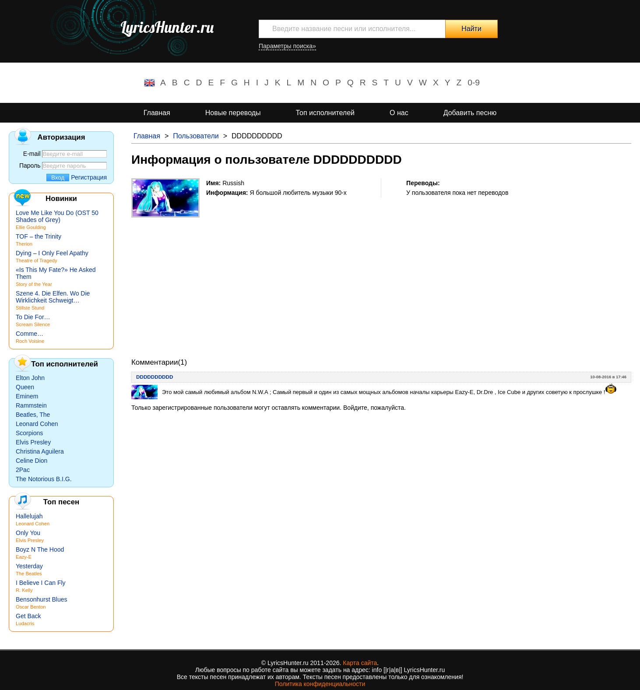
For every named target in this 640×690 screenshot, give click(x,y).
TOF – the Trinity (38, 236)
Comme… (29, 333)
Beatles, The (33, 414)
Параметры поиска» (287, 45)
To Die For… (33, 316)
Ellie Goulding (31, 227)
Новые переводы (233, 112)
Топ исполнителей (325, 112)
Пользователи (195, 136)
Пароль (30, 165)
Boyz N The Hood (40, 549)
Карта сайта (360, 662)
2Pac (23, 469)
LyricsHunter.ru (167, 27)
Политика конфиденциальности (320, 683)
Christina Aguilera (40, 451)
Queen (25, 387)
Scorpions (29, 433)
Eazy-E (24, 557)
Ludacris (25, 623)
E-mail (32, 153)
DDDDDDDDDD (154, 377)
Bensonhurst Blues (41, 599)
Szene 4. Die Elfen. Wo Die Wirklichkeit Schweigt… (53, 297)
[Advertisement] (381, 279)
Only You (28, 532)
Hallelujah (29, 516)
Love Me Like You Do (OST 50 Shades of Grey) (57, 216)
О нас (399, 112)
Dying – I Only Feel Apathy (52, 253)
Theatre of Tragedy (36, 260)
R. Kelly (24, 590)
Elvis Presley (33, 442)
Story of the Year (34, 284)
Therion (24, 243)
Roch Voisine (30, 341)
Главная (157, 112)
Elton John (30, 377)
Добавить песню (470, 112)
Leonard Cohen (37, 423)
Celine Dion (31, 460)
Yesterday (29, 566)
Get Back (28, 616)
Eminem (27, 396)
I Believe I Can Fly (41, 582)
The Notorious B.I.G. (44, 478)
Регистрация (89, 177)
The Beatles (29, 573)
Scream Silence (33, 324)
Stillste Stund (30, 307)
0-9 (474, 82)
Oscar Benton (31, 606)
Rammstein (31, 405)
